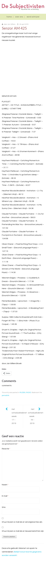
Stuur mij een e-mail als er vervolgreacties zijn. (22, 522)
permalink (5, 395)
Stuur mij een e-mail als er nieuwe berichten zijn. (23, 531)
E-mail (5, 496)
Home (9, 17)
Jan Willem (11, 24)
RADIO (28, 392)
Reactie (6, 449)
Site (4, 507)
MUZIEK (22, 392)
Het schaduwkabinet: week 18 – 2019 (36, 416)
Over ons (19, 17)
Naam (5, 485)
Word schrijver (33, 17)
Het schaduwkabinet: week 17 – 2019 (17, 416)
